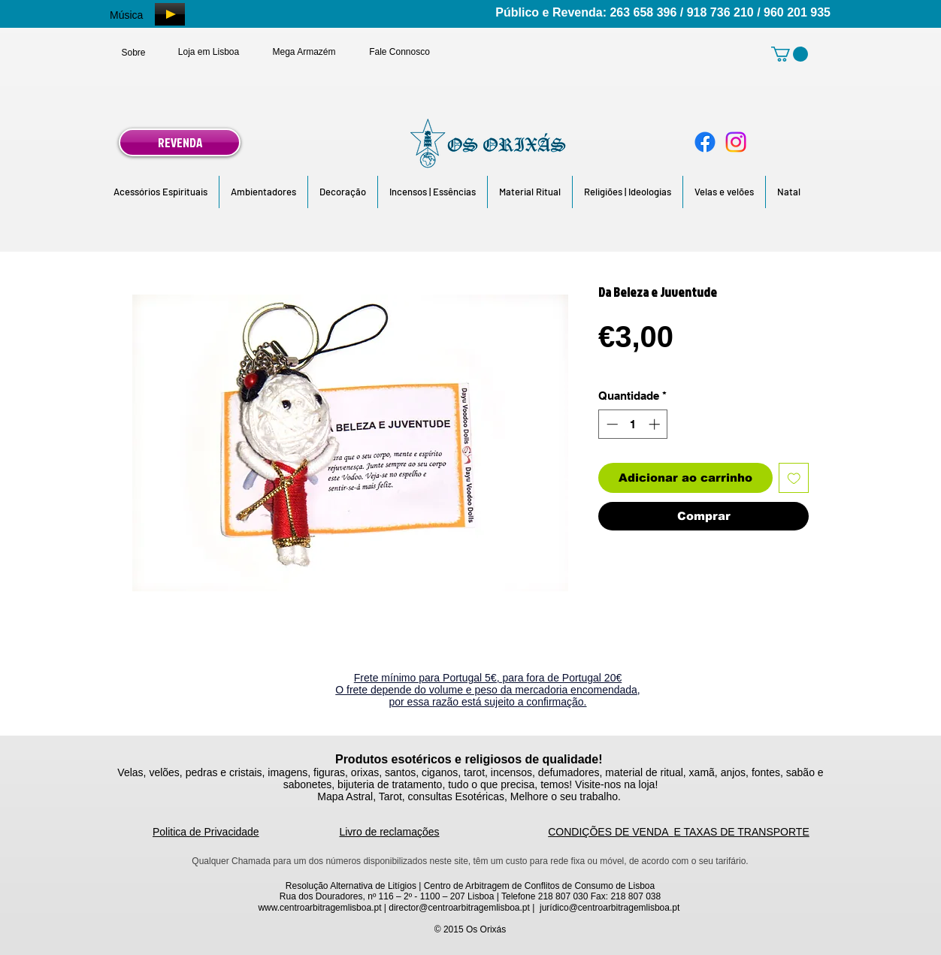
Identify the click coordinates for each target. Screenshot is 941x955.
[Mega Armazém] (304, 52)
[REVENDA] (180, 142)
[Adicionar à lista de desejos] (794, 478)
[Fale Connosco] (399, 52)
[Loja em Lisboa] (208, 52)
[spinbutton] (633, 424)
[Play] (170, 14)
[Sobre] (133, 52)
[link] (789, 54)
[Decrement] (611, 424)
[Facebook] (705, 142)
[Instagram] (735, 142)
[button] (160, 192)
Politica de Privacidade (206, 832)
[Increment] (656, 424)
